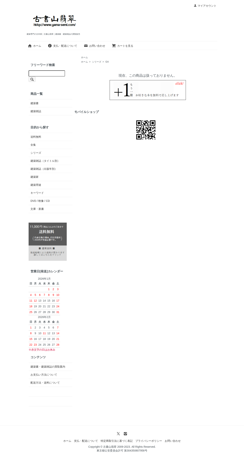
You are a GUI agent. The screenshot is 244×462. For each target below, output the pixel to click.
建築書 (34, 103)
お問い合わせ (94, 45)
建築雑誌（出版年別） (43, 168)
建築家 (34, 176)
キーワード (37, 192)
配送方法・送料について (45, 382)
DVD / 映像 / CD (40, 200)
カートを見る (122, 45)
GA (107, 61)
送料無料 (35, 136)
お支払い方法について (43, 374)
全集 (33, 144)
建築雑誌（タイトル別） (45, 160)
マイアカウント (205, 5)
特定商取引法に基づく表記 (117, 440)
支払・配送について (62, 45)
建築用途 (35, 184)
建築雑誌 (35, 111)
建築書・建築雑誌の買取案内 (47, 366)
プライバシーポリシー (148, 440)
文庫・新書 (37, 208)
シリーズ (96, 61)
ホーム (34, 45)
